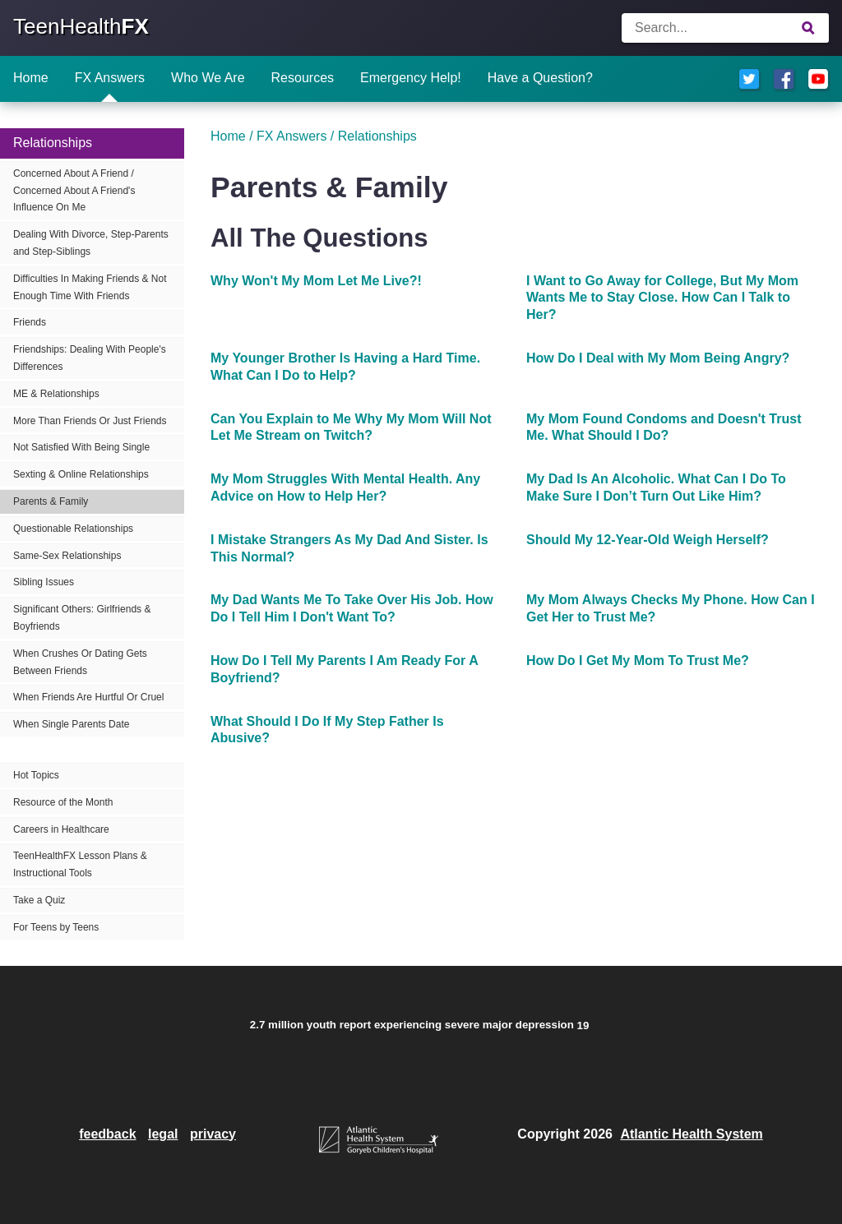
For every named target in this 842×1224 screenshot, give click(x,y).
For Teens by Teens (56, 927)
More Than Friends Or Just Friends (90, 421)
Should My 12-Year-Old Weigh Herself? (647, 540)
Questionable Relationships (73, 528)
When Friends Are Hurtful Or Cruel (88, 697)
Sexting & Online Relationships (81, 474)
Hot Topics (36, 775)
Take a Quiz (39, 900)
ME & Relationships (56, 394)
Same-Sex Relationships (67, 555)
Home (31, 78)
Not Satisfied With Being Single (81, 447)
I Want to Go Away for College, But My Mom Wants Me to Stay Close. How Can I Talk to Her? (662, 298)
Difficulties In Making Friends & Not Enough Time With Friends (90, 287)
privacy (213, 1134)
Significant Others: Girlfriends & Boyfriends (81, 617)
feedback (107, 1134)
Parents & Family (50, 501)
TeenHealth (81, 26)
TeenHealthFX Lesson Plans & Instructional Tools (80, 864)
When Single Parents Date (71, 724)
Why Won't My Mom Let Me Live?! (316, 281)
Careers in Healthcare (61, 829)
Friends (29, 322)
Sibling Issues (43, 582)
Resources (302, 78)
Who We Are (208, 78)
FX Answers (110, 78)
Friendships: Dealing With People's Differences (89, 358)
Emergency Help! (410, 78)
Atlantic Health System (691, 1134)
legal (163, 1134)
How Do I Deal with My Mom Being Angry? (657, 358)
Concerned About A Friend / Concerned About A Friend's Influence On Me (74, 191)
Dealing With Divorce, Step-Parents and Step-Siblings (91, 243)
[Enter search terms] (725, 28)
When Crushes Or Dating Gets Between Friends (80, 662)
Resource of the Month (63, 802)
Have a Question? (540, 78)
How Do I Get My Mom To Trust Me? (637, 660)
